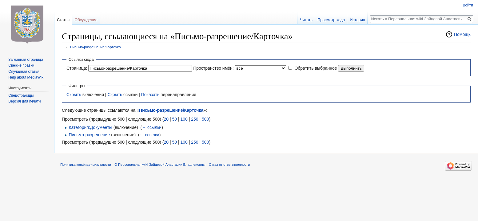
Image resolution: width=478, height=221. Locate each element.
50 (174, 119)
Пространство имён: (213, 68)
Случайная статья (23, 71)
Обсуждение (86, 19)
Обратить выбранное (315, 68)
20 (166, 119)
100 (183, 119)
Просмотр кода (331, 19)
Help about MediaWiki (26, 77)
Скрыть (73, 94)
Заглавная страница (25, 59)
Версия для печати (24, 101)
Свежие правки (21, 65)
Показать (150, 94)
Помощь (462, 34)
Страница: (76, 68)
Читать (306, 19)
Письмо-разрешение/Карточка (95, 47)
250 (194, 119)
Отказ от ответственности (229, 164)
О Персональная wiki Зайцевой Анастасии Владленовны (159, 164)
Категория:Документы (90, 127)
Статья (63, 19)
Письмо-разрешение (89, 134)
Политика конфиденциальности (85, 164)
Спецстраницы (21, 95)
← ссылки (151, 127)
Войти (468, 5)
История (357, 19)
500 (205, 119)
